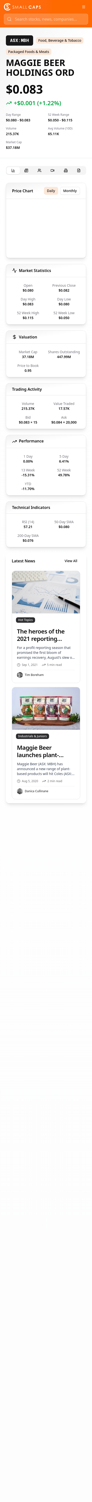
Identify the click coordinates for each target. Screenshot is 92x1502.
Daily (51, 190)
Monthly (70, 190)
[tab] (13, 170)
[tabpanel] (46, 493)
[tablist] (46, 170)
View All (71, 560)
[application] (46, 229)
